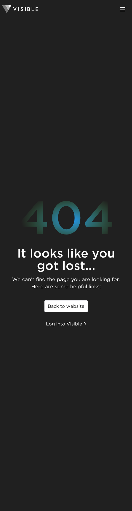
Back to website (66, 306)
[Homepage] (20, 9)
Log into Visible (66, 323)
